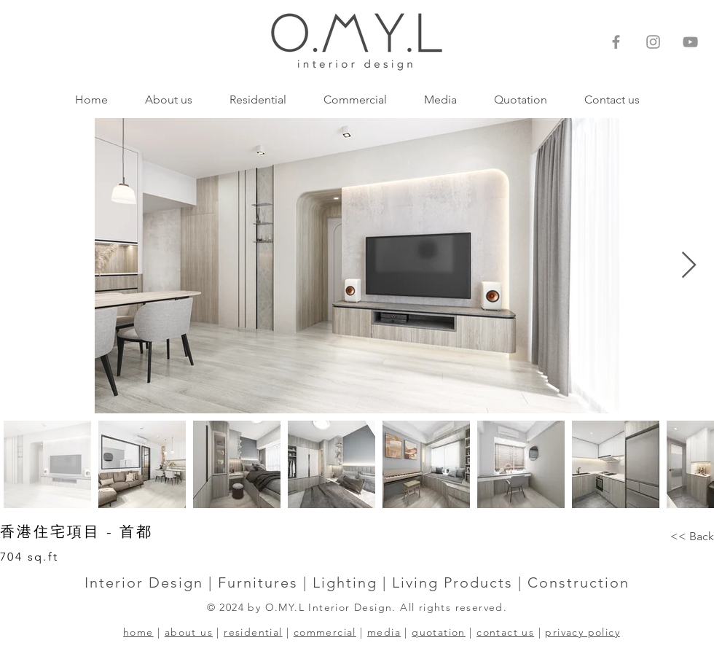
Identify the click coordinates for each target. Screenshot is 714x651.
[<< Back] (692, 536)
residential (253, 632)
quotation (439, 632)
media (384, 632)
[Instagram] (653, 42)
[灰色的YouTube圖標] (690, 42)
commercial (325, 632)
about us (189, 632)
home (138, 632)
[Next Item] (688, 266)
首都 (136, 531)
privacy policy (582, 632)
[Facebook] (616, 42)
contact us (505, 632)
